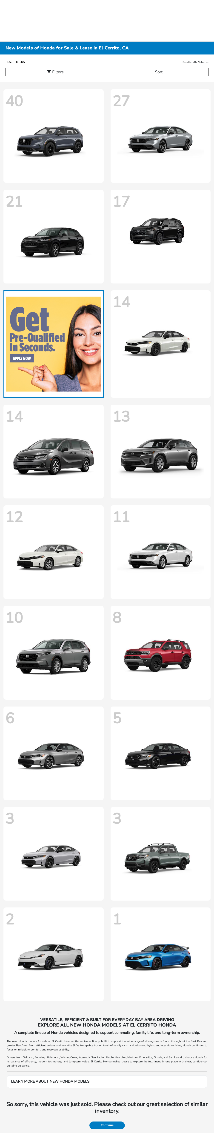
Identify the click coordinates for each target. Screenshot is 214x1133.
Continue (107, 1125)
